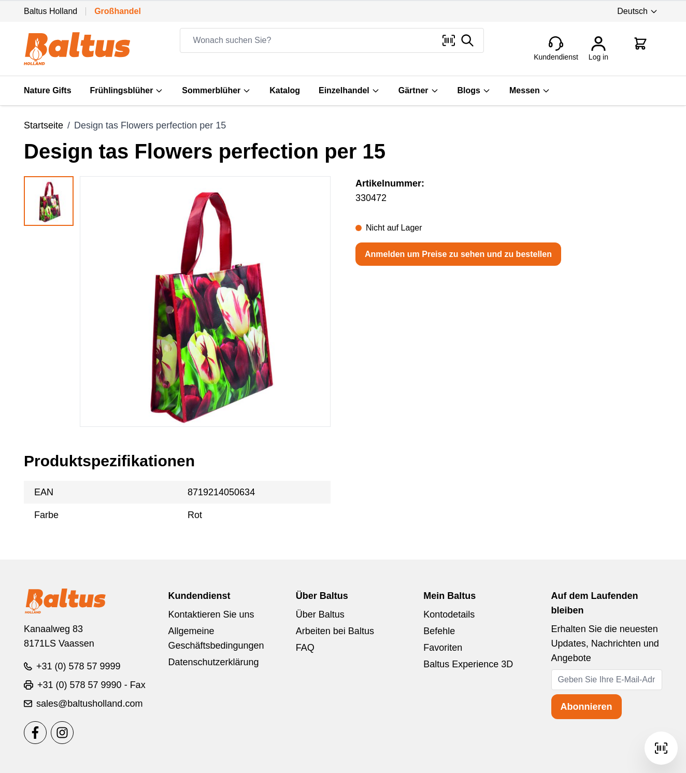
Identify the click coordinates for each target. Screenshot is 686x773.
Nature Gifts (48, 90)
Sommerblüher (216, 90)
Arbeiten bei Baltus (335, 631)
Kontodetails (449, 614)
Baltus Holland (50, 11)
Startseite (43, 125)
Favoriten (442, 647)
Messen (529, 90)
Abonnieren (586, 707)
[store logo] (77, 48)
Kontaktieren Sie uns (211, 614)
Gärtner (418, 90)
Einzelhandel (349, 90)
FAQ (305, 647)
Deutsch (637, 11)
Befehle (439, 631)
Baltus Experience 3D (468, 664)
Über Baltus (320, 614)
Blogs (474, 90)
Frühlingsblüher (127, 90)
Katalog (284, 90)
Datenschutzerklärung (213, 662)
